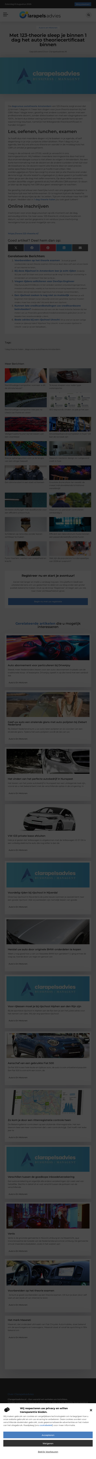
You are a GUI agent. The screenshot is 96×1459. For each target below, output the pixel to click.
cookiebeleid (45, 1425)
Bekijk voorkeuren (48, 1451)
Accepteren (48, 1435)
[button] (91, 1410)
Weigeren (48, 1443)
